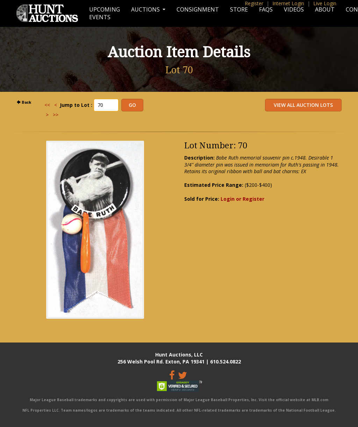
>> (55, 114)
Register (254, 3)
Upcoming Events (104, 13)
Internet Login (288, 3)
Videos (294, 9)
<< (47, 105)
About (325, 9)
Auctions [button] (146, 9)
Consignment (198, 9)
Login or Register (242, 199)
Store (239, 9)
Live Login (324, 3)
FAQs (266, 9)
